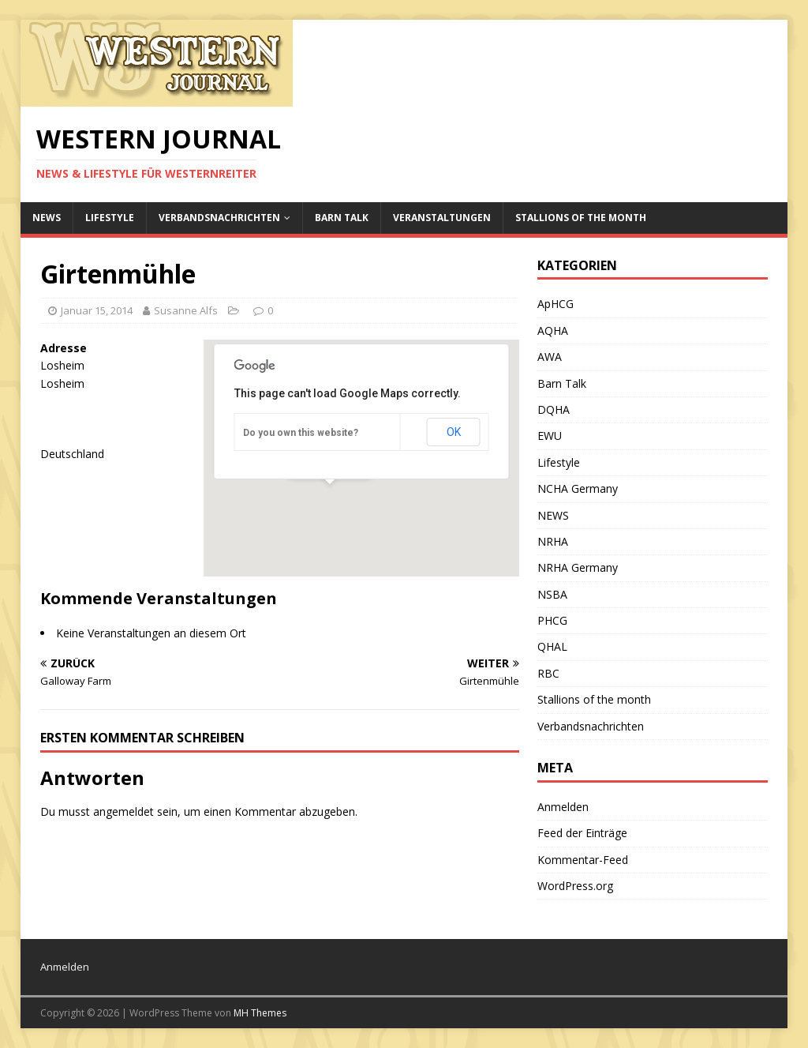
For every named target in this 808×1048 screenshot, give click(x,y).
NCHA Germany (577, 488)
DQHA (553, 409)
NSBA (552, 594)
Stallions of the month (580, 217)
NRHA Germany (577, 567)
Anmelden (563, 806)
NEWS (46, 217)
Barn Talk (341, 217)
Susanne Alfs (186, 310)
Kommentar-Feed (582, 859)
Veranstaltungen (442, 217)
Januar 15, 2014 (97, 310)
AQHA (552, 330)
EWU (549, 435)
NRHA (552, 541)
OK (454, 432)
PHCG (552, 620)
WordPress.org (575, 885)
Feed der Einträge (582, 832)
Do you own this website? (300, 432)
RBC (548, 673)
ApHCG (555, 303)
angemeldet (123, 811)
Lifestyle (109, 217)
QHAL (552, 646)
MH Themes (260, 1013)
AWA (549, 356)
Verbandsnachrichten (219, 217)
